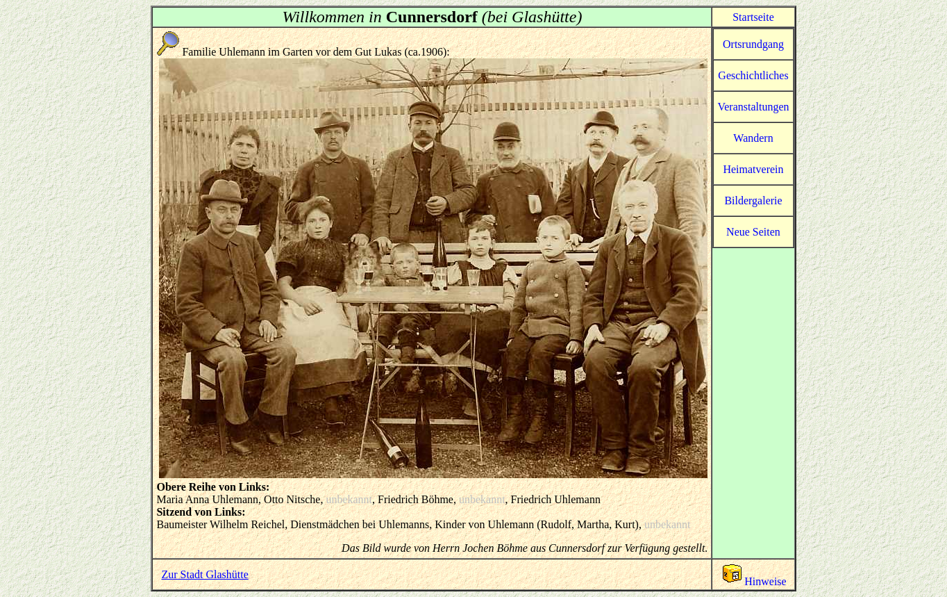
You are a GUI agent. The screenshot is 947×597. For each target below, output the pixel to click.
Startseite (753, 17)
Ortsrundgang (753, 44)
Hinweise (753, 581)
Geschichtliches (753, 75)
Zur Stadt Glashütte (204, 574)
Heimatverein (753, 169)
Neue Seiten (753, 232)
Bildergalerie (753, 200)
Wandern (753, 138)
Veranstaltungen (753, 107)
